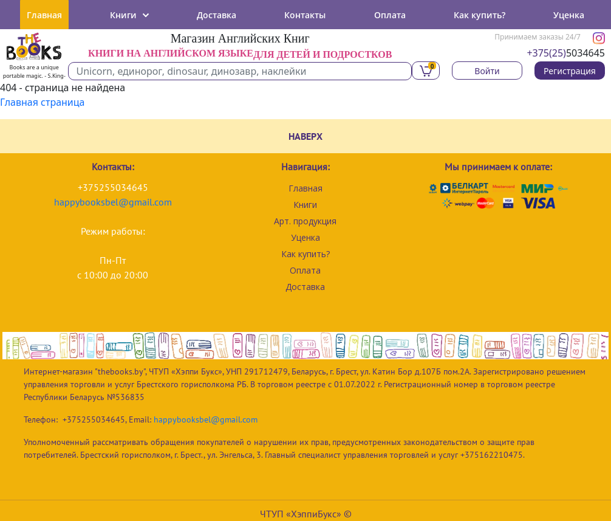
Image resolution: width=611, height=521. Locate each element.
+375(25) (546, 53)
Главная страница (42, 102)
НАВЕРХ (305, 136)
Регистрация (570, 71)
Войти (486, 71)
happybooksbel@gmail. (104, 202)
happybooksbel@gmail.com (206, 419)
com (163, 202)
